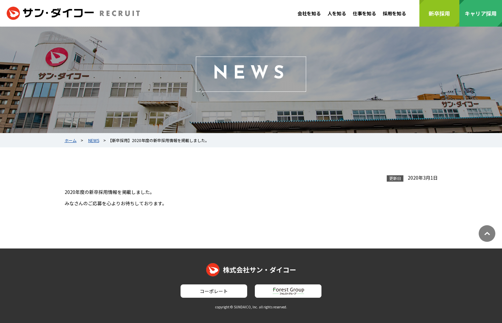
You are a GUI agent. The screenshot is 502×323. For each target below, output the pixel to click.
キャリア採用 (481, 13)
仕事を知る (364, 13)
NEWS (93, 140)
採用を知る (394, 13)
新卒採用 (439, 13)
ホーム (71, 140)
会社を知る (309, 13)
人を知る (336, 13)
